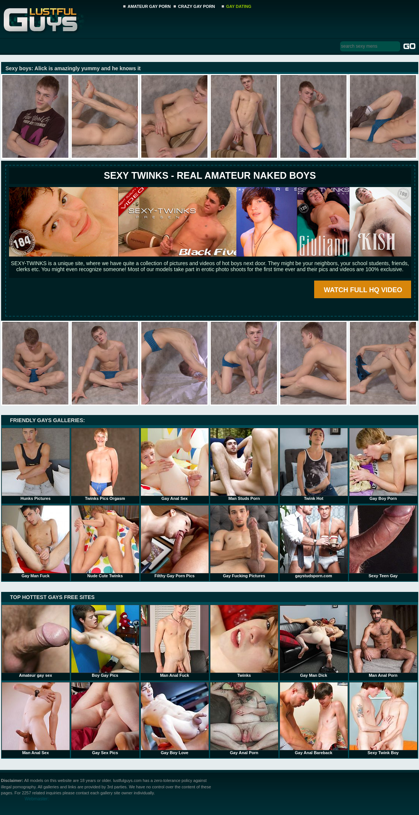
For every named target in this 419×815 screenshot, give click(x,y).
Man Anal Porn (383, 641)
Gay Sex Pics (105, 718)
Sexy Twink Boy (383, 718)
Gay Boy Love (175, 718)
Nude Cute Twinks (105, 541)
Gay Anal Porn (244, 718)
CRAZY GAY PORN (196, 6)
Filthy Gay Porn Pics (175, 541)
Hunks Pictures (36, 464)
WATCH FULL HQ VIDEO (363, 290)
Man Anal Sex (36, 718)
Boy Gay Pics (105, 641)
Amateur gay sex (36, 641)
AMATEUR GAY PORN (149, 6)
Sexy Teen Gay (383, 541)
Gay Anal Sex (175, 464)
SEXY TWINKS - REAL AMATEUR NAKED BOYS (210, 175)
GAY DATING (238, 6)
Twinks (244, 641)
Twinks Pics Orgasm (105, 464)
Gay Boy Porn (383, 464)
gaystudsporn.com (314, 541)
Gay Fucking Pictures (244, 541)
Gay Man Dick (314, 641)
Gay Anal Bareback (314, 718)
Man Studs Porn (244, 464)
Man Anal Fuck (175, 641)
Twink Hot (314, 464)
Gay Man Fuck (36, 541)
